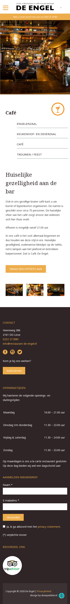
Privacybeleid (44, 591)
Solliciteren (14, 371)
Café (20, 144)
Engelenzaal (27, 124)
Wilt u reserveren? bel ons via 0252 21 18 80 (35, 16)
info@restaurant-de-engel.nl (20, 343)
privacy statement (49, 526)
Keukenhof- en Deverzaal (36, 134)
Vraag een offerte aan (26, 269)
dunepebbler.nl (52, 595)
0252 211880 (10, 339)
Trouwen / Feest (29, 154)
